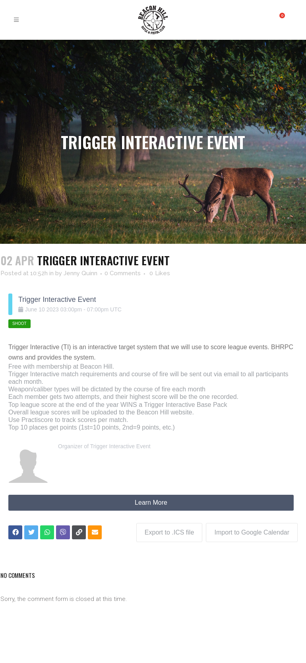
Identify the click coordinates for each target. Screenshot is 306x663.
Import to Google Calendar (251, 532)
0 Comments (123, 273)
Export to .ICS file (169, 532)
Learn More (151, 502)
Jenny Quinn (80, 273)
